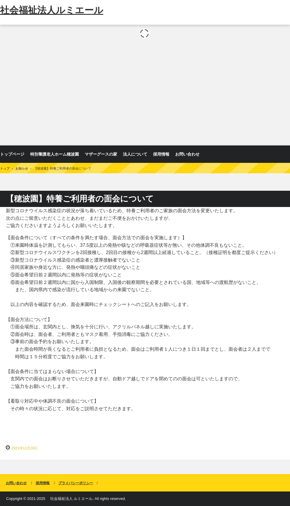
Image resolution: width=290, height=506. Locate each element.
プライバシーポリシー (75, 483)
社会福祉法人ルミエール (51, 10)
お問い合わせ (187, 154)
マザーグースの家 (101, 154)
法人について (135, 154)
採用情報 (161, 154)
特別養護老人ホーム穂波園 (54, 154)
